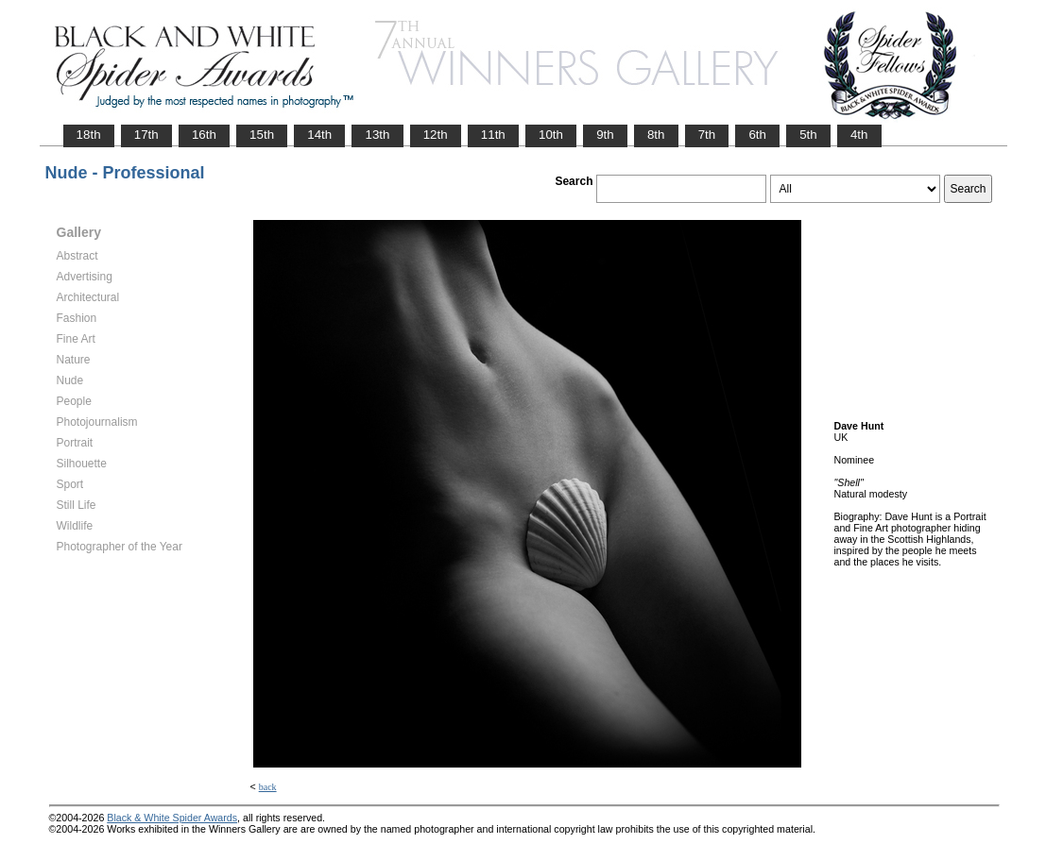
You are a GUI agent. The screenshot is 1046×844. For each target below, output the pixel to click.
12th (435, 134)
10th (551, 134)
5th (808, 134)
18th (88, 134)
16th (204, 134)
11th (493, 134)
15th (261, 134)
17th (146, 134)
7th (707, 134)
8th (656, 134)
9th (605, 134)
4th (859, 134)
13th (377, 134)
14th (319, 134)
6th (757, 134)
